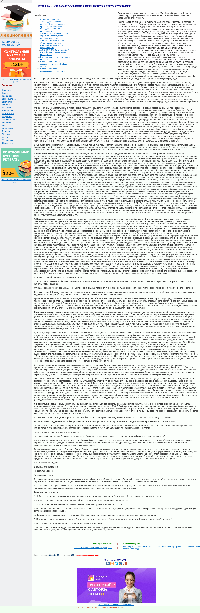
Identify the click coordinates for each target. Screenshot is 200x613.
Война (5, 93)
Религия (6, 131)
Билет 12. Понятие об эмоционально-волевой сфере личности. (54, 64)
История (6, 105)
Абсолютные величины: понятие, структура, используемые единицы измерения (55, 35)
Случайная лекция (11, 45)
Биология (6, 90)
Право (5, 125)
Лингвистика (8, 110)
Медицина (7, 116)
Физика (5, 137)
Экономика (7, 143)
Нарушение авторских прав (87, 555)
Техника (6, 134)
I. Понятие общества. (49, 19)
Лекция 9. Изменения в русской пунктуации (93, 548)
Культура (6, 108)
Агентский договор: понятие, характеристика (52, 46)
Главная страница (11, 42)
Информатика (8, 99)
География (7, 96)
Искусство (7, 102)
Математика (8, 113)
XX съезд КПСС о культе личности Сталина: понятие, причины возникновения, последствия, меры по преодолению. (52, 26)
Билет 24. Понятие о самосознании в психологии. (53, 70)
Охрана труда (8, 119)
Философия (7, 140)
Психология (7, 128)
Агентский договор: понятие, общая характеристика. (52, 41)
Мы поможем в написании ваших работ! (16, 80)
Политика (6, 122)
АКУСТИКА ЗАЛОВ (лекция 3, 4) (54, 50)
